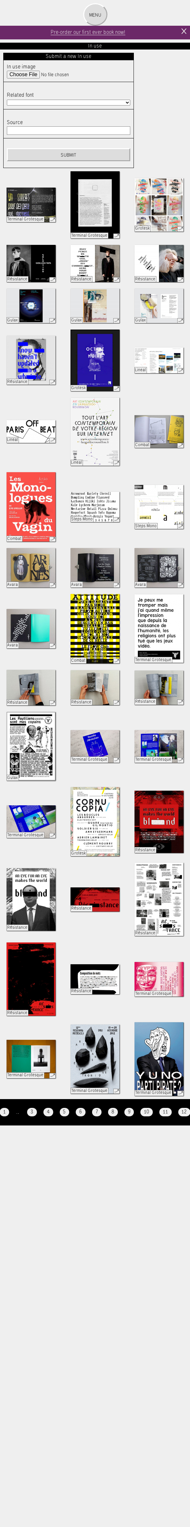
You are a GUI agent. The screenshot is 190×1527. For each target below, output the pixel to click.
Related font (20, 95)
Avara (12, 585)
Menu (95, 15)
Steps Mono (82, 519)
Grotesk (142, 228)
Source (15, 122)
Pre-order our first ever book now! (88, 32)
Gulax (12, 320)
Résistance (17, 279)
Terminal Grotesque (25, 219)
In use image (21, 66)
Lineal (140, 370)
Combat (142, 445)
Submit (68, 155)
